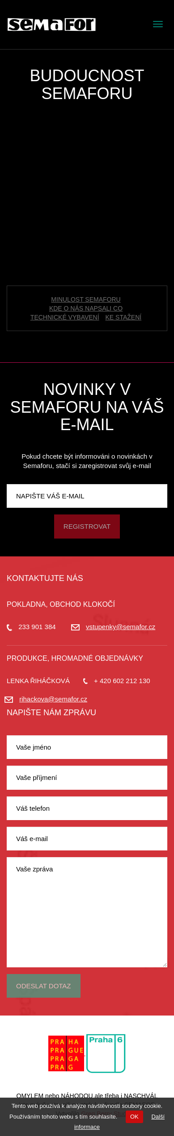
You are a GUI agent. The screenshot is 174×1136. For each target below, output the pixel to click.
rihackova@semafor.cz (53, 699)
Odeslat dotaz (43, 986)
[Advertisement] (87, 194)
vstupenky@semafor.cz (120, 626)
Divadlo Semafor (51, 24)
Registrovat (87, 526)
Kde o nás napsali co (86, 308)
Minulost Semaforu (85, 299)
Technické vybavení (64, 317)
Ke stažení (124, 317)
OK (134, 1116)
